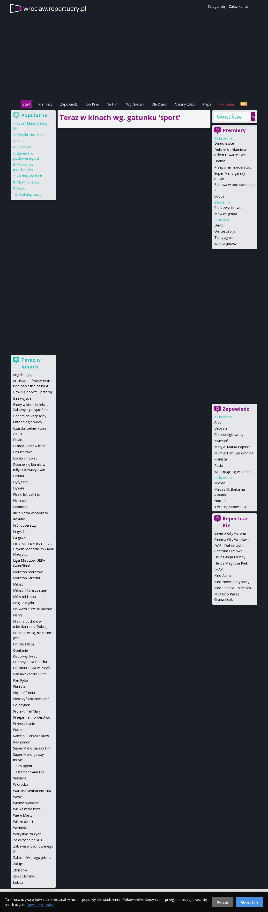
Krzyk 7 (18, 531)
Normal (220, 500)
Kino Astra (222, 575)
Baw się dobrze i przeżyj (32, 392)
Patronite (226, 104)
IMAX (218, 569)
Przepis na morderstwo (233, 167)
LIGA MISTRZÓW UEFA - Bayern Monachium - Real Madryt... (33, 549)
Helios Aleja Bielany (229, 557)
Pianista (220, 459)
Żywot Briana (23, 876)
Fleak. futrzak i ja (26, 494)
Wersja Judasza (226, 243)
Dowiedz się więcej (41, 904)
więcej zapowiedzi (231, 506)
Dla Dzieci (159, 104)
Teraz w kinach (31, 363)
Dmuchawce (224, 143)
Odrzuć (222, 902)
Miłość (18, 584)
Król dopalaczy (30, 194)
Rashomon (21, 742)
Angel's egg (22, 374)
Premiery (45, 104)
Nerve (17, 615)
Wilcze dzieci (23, 821)
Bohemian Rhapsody (29, 416)
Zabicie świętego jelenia (32, 857)
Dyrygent (20, 482)
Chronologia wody (228, 434)
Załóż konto (238, 6)
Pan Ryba (20, 680)
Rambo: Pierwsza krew (31, 736)
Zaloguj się (216, 6)
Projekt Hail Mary (30, 134)
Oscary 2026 (184, 104)
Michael (220, 483)
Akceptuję (249, 902)
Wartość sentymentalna (32, 790)
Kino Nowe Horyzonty (231, 582)
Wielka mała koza (27, 809)
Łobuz (219, 196)
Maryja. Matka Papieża (232, 447)
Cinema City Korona (230, 533)
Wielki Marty (22, 815)
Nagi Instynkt (23, 603)
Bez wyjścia (22, 398)
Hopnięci (24, 147)
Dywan (18, 488)
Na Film (112, 104)
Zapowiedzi (69, 104)
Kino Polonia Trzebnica (232, 588)
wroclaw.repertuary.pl (54, 8)
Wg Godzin (135, 104)
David (218, 225)
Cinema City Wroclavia (231, 539)
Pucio (218, 465)
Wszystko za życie (27, 834)
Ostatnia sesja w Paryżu (32, 667)
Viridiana (20, 778)
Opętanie (20, 650)
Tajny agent (224, 237)
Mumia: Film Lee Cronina (233, 453)
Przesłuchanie (24, 723)
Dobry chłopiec (25, 458)
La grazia (20, 537)
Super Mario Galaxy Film (32, 748)
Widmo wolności (26, 803)
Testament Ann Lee (29, 772)
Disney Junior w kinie (29, 446)
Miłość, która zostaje (30, 590)
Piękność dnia (24, 692)
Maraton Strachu (26, 578)
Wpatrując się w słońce (232, 471)
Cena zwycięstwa (227, 207)
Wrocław (229, 116)
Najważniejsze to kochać (32, 609)
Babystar (221, 428)
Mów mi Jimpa (225, 214)
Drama (219, 161)
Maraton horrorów (28, 572)
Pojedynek (21, 705)
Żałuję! (18, 864)
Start (26, 104)
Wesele (18, 796)
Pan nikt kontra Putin (29, 674)
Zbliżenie (20, 870)
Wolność (20, 827)
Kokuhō (19, 519)
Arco (218, 422)
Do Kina (92, 104)
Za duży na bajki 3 (31, 176)
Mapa (206, 104)
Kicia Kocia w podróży (30, 513)
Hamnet (19, 500)
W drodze (21, 784)
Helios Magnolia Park (231, 563)
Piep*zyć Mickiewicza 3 (31, 698)
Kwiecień (221, 440)
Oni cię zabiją (224, 231)
